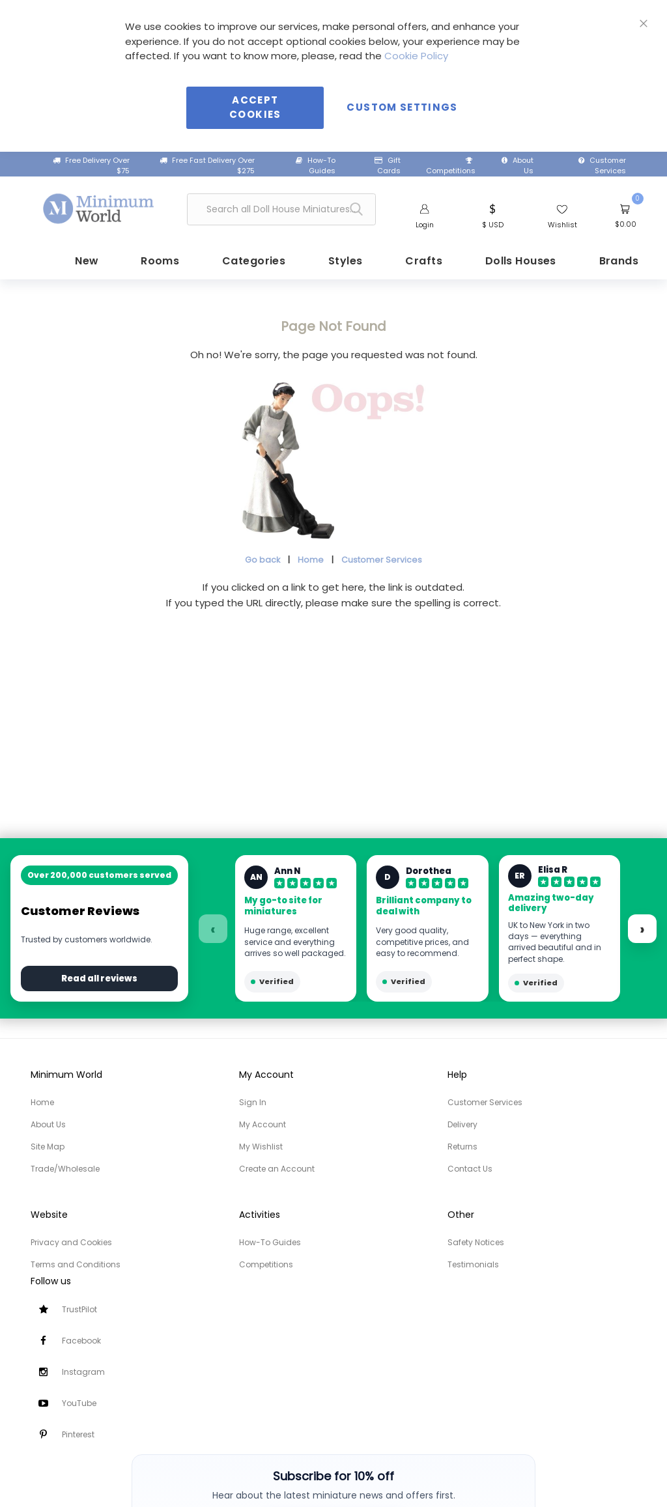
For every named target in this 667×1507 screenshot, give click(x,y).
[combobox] (281, 209)
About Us (517, 165)
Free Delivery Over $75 (91, 165)
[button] (493, 215)
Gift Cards (388, 165)
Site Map (47, 1146)
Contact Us (469, 1168)
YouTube (79, 1403)
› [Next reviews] (642, 930)
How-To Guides (315, 165)
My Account (262, 1124)
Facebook (81, 1340)
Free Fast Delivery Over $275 (207, 165)
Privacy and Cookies (71, 1242)
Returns (462, 1146)
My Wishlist (261, 1146)
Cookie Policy (416, 56)
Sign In (252, 1102)
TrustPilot (79, 1309)
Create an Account (277, 1168)
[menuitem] (79, 260)
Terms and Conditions (76, 1264)
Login (425, 224)
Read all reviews (99, 978)
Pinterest (78, 1434)
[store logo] (99, 207)
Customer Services (602, 165)
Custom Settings (402, 107)
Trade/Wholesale (65, 1168)
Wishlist (562, 224)
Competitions (450, 166)
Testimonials (473, 1264)
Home (311, 558)
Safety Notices (475, 1242)
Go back (262, 558)
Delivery (462, 1124)
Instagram (83, 1371)
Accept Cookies (255, 107)
